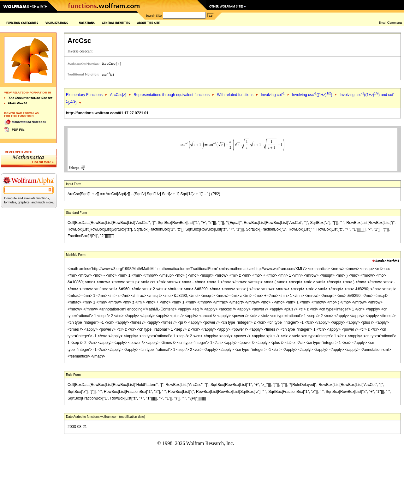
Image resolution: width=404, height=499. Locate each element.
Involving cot (273, 95)
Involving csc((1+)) (312, 95)
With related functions (235, 95)
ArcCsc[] (118, 95)
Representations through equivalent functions (172, 95)
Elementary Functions (84, 95)
